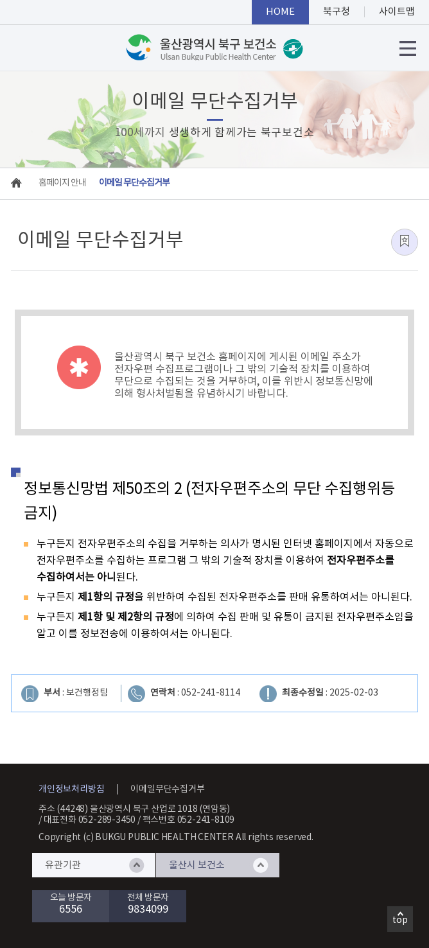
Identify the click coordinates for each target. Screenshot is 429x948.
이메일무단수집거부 (167, 789)
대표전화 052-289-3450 (90, 820)
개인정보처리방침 (71, 789)
